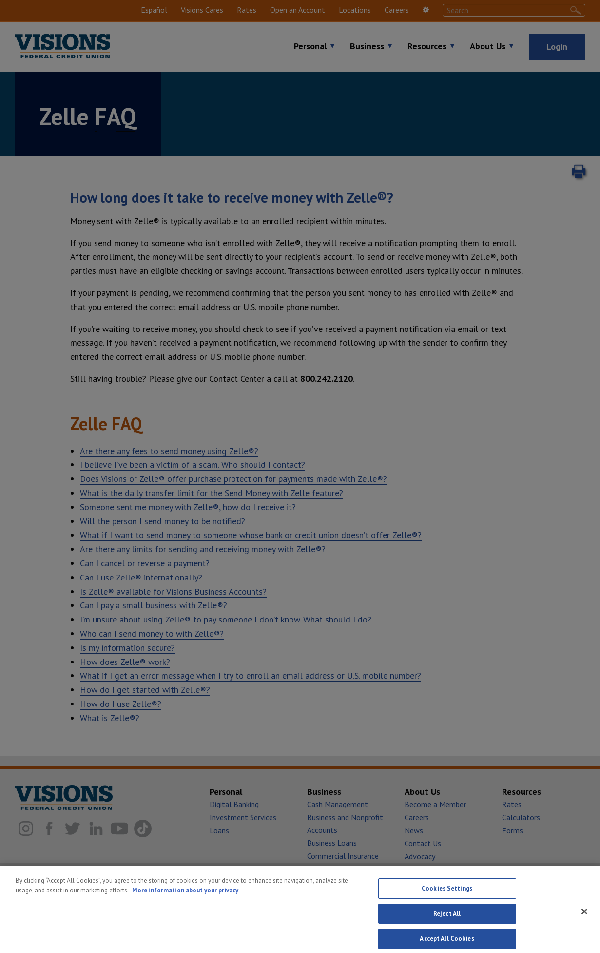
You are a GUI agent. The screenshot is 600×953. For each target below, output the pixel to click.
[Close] (584, 919)
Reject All (447, 921)
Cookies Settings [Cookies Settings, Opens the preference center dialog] (447, 896)
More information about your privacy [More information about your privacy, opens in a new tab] (185, 897)
